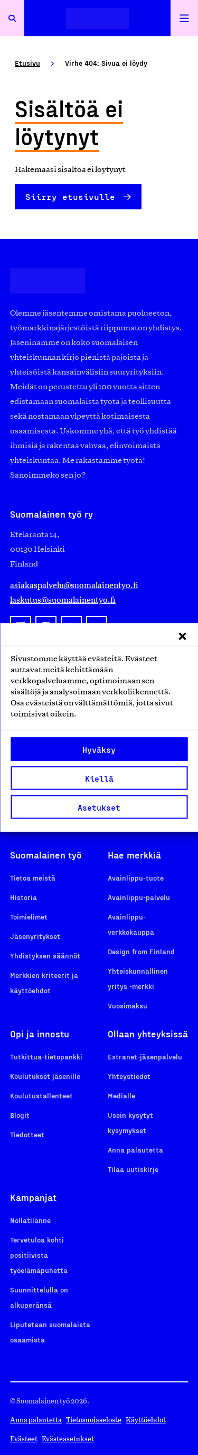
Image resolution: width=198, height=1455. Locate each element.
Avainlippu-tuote (136, 877)
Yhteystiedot (129, 1076)
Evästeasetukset (68, 1438)
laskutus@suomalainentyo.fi (63, 600)
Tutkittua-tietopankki (46, 1056)
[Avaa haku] (12, 18)
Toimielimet (29, 916)
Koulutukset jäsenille (45, 1076)
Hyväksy (99, 749)
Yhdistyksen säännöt (45, 955)
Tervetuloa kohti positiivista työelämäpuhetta (39, 1255)
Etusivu (27, 62)
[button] (182, 636)
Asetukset (99, 807)
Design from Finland (141, 951)
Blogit (20, 1114)
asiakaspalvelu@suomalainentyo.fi (74, 585)
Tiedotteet (27, 1134)
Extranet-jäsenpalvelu (145, 1056)
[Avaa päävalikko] (184, 18)
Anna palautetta (135, 1149)
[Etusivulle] (97, 18)
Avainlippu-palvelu (139, 897)
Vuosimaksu (127, 1005)
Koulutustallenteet (41, 1095)
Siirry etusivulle (70, 196)
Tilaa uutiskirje (133, 1169)
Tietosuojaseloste (93, 1420)
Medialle (121, 1095)
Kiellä (99, 778)
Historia (23, 897)
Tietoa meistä (32, 877)
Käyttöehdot (146, 1420)
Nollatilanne (30, 1220)
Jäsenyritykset (35, 936)
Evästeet (23, 1438)
